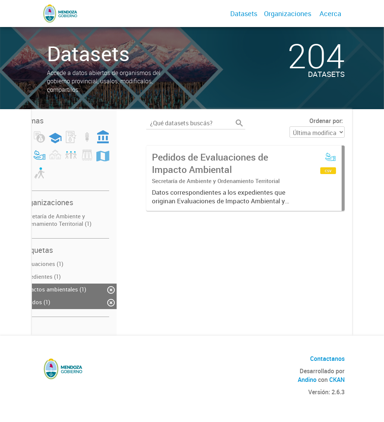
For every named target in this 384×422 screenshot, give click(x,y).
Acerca (330, 13)
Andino (307, 379)
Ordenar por (325, 121)
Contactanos (327, 358)
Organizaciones (287, 13)
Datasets (243, 13)
